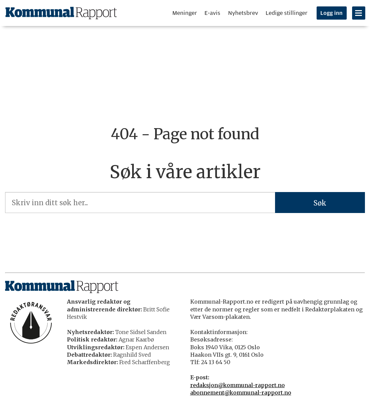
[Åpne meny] (358, 13)
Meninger (184, 13)
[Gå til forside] (61, 13)
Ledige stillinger (286, 13)
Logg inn (331, 13)
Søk (320, 203)
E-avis (212, 13)
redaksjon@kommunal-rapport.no (237, 385)
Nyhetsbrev (243, 13)
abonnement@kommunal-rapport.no (240, 392)
